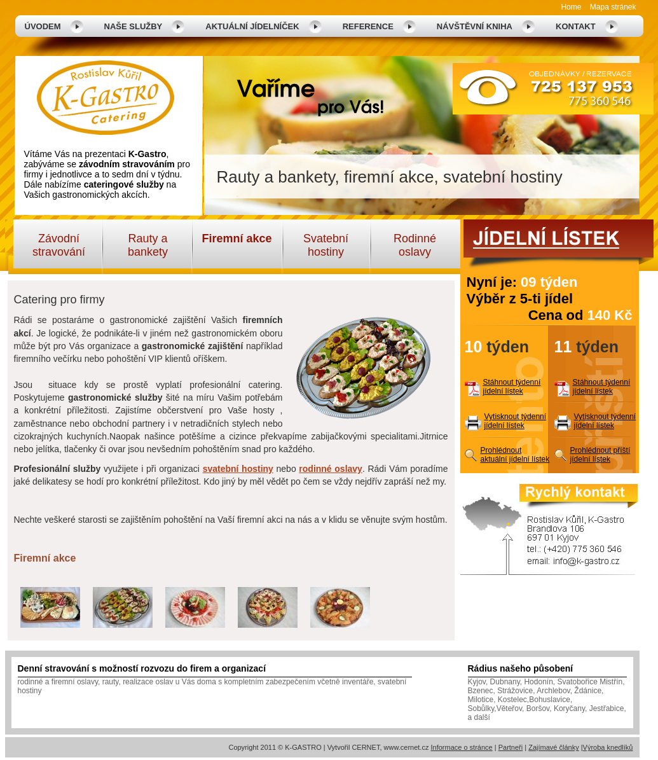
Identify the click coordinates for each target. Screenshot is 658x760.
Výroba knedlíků (608, 747)
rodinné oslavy (330, 469)
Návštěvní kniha (474, 26)
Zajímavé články (553, 747)
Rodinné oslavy (415, 245)
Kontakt (576, 26)
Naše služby (133, 26)
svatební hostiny (238, 469)
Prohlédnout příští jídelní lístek (600, 455)
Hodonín (538, 681)
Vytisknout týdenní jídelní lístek (515, 421)
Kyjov (477, 681)
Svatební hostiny (325, 245)
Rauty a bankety (148, 245)
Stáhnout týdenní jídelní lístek (512, 387)
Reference (368, 26)
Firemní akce (236, 238)
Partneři (510, 747)
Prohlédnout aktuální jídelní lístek (515, 455)
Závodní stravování (58, 245)
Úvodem (43, 26)
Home (571, 7)
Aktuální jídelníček (252, 26)
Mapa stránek (613, 7)
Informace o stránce (461, 747)
